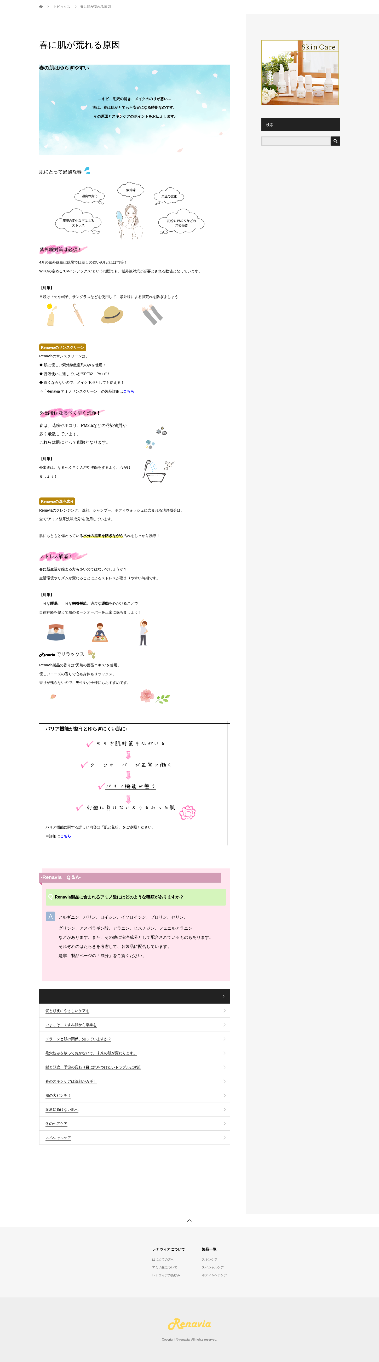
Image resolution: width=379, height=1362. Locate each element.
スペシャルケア (213, 1267)
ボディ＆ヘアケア (214, 1275)
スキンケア (209, 1259)
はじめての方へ (163, 1259)
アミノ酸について (164, 1267)
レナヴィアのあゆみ (166, 1275)
